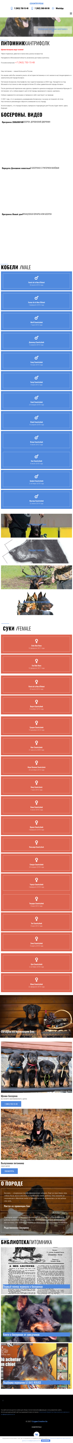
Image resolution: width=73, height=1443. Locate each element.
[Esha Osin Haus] (36, 641)
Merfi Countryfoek (36, 322)
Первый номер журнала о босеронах (23, 1286)
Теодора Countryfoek (36, 903)
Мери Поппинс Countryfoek (36, 767)
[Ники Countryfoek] (36, 802)
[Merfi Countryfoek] (36, 317)
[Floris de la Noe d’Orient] (36, 681)
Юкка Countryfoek (36, 984)
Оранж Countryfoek (36, 827)
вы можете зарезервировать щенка (14, 1099)
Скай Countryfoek (36, 402)
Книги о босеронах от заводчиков (21, 1334)
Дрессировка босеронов (36, 576)
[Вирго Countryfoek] (36, 701)
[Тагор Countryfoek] (36, 377)
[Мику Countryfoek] (36, 782)
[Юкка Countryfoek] (36, 979)
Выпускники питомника (12, 1163)
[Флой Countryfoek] (36, 417)
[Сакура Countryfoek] (36, 859)
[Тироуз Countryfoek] (36, 879)
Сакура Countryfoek (36, 864)
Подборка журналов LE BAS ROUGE (22, 1382)
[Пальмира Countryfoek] (36, 842)
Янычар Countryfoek (36, 501)
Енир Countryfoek (36, 362)
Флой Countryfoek (36, 422)
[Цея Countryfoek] (36, 959)
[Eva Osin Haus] (36, 661)
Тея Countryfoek (36, 923)
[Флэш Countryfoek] (36, 437)
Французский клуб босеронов (36, 601)
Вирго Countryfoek (36, 706)
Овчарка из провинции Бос (17, 1031)
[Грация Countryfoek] (36, 722)
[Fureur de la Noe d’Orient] (36, 297)
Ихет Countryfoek (36, 747)
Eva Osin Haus (36, 665)
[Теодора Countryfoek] (36, 898)
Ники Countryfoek (36, 807)
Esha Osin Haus (36, 645)
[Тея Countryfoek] (36, 918)
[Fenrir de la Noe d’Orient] (36, 277)
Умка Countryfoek (36, 943)
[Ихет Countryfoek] (36, 742)
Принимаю (45, 1441)
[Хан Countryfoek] (36, 456)
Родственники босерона (16, 1227)
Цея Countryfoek (36, 964)
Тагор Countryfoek (36, 382)
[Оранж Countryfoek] (36, 822)
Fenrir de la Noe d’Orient (36, 282)
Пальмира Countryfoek (36, 847)
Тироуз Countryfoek (36, 884)
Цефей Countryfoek (36, 481)
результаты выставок (36, 524)
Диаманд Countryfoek (36, 342)
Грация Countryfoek (36, 727)
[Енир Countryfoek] (36, 357)
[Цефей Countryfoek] (36, 476)
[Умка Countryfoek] (36, 938)
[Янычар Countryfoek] (36, 496)
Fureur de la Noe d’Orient (36, 302)
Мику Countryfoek (36, 787)
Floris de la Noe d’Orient (37, 686)
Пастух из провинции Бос (17, 1206)
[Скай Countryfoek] (36, 397)
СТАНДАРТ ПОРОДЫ (36, 550)
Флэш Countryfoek (36, 442)
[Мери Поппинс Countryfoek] (36, 762)
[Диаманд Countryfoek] (36, 337)
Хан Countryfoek (36, 461)
